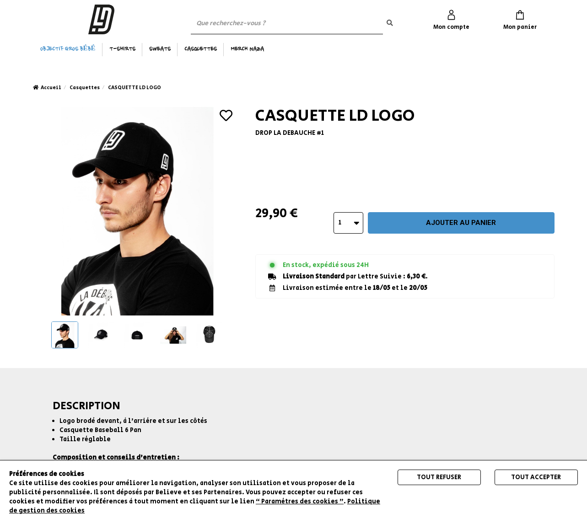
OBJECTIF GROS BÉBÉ (68, 49)
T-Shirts (122, 49)
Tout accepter (536, 477)
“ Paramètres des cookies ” (300, 501)
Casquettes (200, 49)
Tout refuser (439, 477)
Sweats (160, 49)
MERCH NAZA (247, 49)
